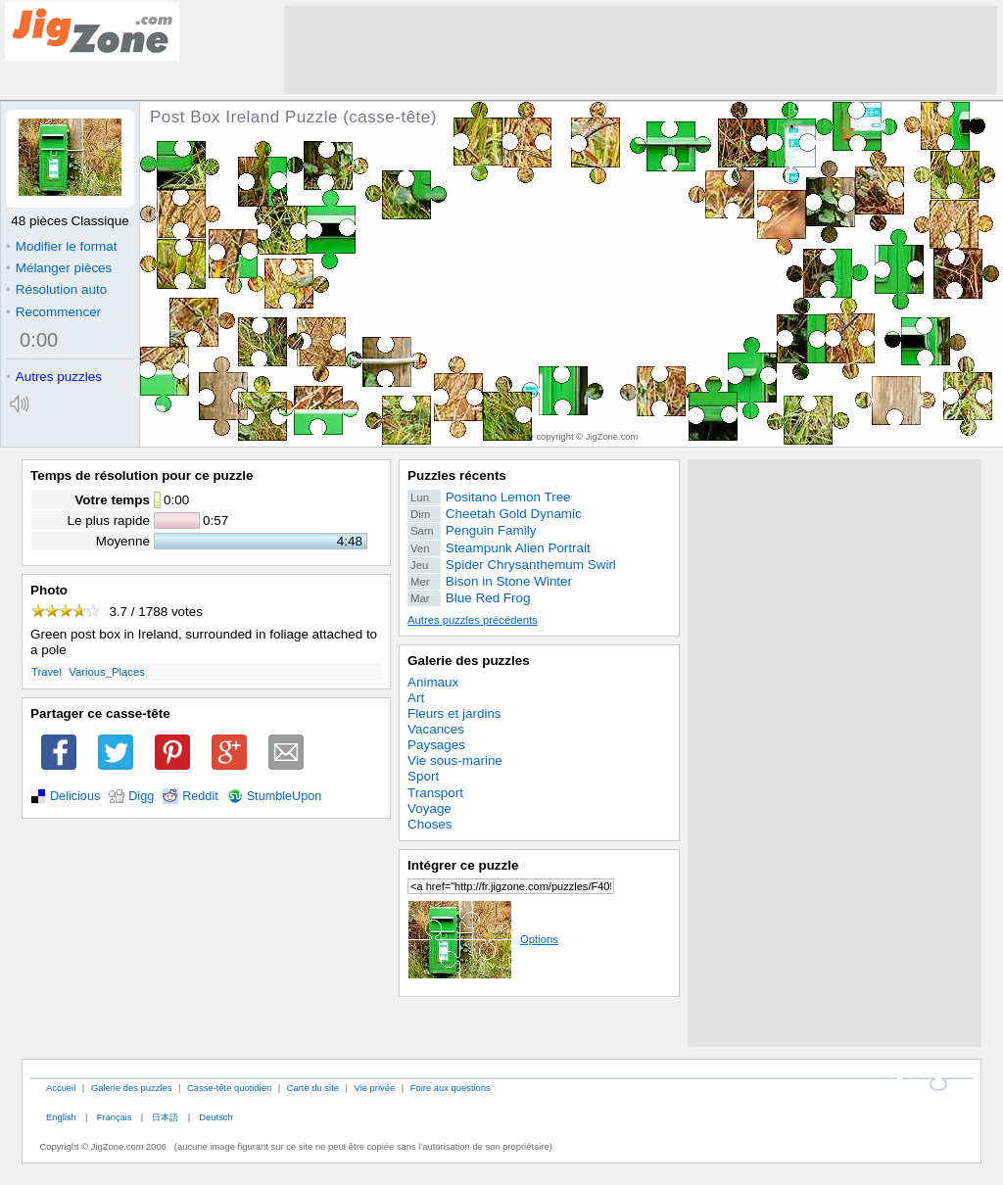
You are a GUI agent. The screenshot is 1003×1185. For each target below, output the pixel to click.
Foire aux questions (450, 1087)
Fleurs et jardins (454, 713)
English (61, 1117)
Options (482, 939)
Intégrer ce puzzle (463, 865)
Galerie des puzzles (468, 660)
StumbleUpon (284, 796)
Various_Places (106, 672)
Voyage (429, 808)
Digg (141, 796)
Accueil (60, 1087)
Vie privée (375, 1087)
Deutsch (215, 1117)
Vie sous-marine (454, 760)
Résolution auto (56, 289)
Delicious (75, 796)
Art (415, 697)
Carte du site (313, 1087)
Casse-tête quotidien (229, 1087)
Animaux (432, 682)
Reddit (200, 796)
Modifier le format (62, 246)
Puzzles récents (456, 475)
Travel (46, 672)
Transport (435, 792)
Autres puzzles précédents (472, 620)
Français (114, 1117)
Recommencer (53, 312)
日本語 (165, 1117)
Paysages (436, 744)
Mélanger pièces (59, 268)
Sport (423, 776)
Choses (430, 824)
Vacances (435, 729)
